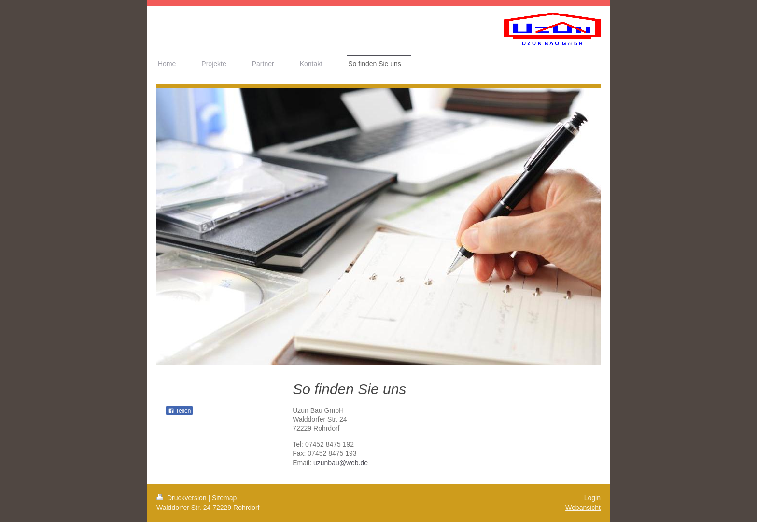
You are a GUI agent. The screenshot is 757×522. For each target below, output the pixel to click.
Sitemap (224, 498)
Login (592, 498)
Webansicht (583, 507)
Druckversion (182, 498)
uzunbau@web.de (340, 462)
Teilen (179, 411)
